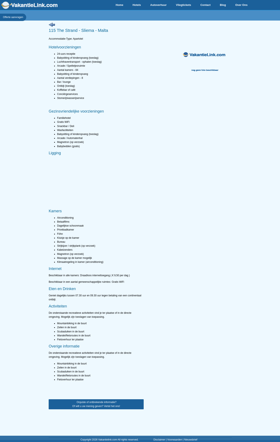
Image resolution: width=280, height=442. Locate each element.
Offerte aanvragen (13, 17)
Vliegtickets (183, 4)
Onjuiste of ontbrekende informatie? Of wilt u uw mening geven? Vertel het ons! (96, 404)
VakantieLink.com (29, 5)
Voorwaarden (174, 439)
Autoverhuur (158, 4)
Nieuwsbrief (190, 439)
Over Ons (241, 4)
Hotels (137, 4)
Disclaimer (159, 439)
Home (119, 4)
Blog (223, 4)
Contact (205, 4)
